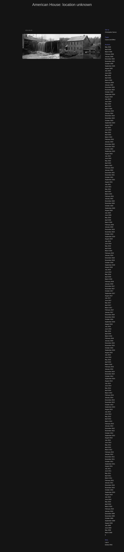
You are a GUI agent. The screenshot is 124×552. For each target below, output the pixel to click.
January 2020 (109, 227)
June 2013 (108, 414)
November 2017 (110, 288)
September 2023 (110, 123)
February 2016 (109, 338)
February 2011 (109, 480)
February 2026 (109, 54)
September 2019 (110, 236)
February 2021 (109, 196)
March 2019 (108, 250)
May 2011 (108, 473)
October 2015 (109, 348)
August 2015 (109, 352)
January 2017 (109, 312)
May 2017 (108, 302)
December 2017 (110, 286)
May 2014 (108, 388)
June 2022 (108, 158)
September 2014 (110, 378)
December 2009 (110, 513)
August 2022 (109, 153)
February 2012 (109, 452)
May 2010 (108, 501)
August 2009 (109, 523)
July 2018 (108, 269)
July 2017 (108, 298)
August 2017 (109, 295)
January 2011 (109, 482)
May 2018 (108, 274)
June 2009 (108, 528)
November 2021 (110, 175)
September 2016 (110, 321)
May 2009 (108, 530)
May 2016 (108, 331)
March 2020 (108, 222)
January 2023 (109, 142)
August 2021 (109, 182)
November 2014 (110, 374)
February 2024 (109, 111)
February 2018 (109, 281)
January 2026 (109, 56)
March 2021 (108, 194)
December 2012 (110, 428)
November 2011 (110, 459)
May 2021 (108, 189)
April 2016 (108, 333)
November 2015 (110, 345)
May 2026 (108, 47)
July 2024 (108, 99)
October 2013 (109, 404)
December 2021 (110, 172)
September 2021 (110, 179)
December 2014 (110, 371)
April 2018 (108, 277)
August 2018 (109, 267)
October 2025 (109, 63)
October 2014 (109, 376)
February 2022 (109, 167)
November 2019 (110, 232)
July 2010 (108, 497)
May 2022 (108, 160)
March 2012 (108, 449)
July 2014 (108, 383)
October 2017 (109, 291)
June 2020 (108, 215)
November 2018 (110, 260)
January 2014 (109, 397)
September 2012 (110, 435)
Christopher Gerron (111, 32)
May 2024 (108, 104)
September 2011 (110, 464)
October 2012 (109, 433)
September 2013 (110, 407)
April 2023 (108, 134)
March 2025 (108, 80)
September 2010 (110, 492)
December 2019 (110, 229)
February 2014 (109, 395)
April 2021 (108, 191)
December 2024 (110, 87)
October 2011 (109, 461)
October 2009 (109, 518)
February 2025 (109, 82)
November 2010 (110, 487)
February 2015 (109, 366)
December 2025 (110, 59)
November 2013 (110, 402)
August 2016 (109, 324)
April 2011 (108, 475)
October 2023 (109, 120)
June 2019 (108, 243)
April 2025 (108, 78)
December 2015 (110, 343)
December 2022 (110, 144)
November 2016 (110, 317)
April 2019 (108, 248)
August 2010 (109, 494)
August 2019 (109, 239)
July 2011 (108, 468)
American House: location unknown (62, 5)
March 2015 (108, 364)
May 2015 (108, 359)
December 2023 (110, 115)
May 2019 (108, 246)
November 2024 (110, 89)
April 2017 (108, 305)
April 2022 (108, 163)
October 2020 (109, 205)
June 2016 (108, 329)
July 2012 (108, 440)
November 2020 (110, 203)
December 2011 (110, 456)
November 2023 (110, 118)
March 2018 (108, 279)
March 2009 (108, 532)
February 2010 (109, 509)
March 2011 (108, 478)
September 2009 (110, 520)
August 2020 (109, 210)
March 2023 (108, 137)
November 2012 (110, 430)
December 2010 (110, 485)
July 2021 (108, 184)
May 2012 (108, 445)
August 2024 (109, 97)
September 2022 (110, 151)
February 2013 (109, 423)
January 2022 (109, 170)
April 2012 (108, 447)
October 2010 (109, 490)
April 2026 (108, 49)
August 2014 (109, 381)
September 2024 (110, 94)
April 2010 (108, 504)
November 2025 (110, 61)
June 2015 (108, 357)
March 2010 (108, 506)
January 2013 (109, 426)
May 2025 (108, 75)
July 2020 (108, 213)
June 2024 (108, 101)
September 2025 (110, 66)
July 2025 (108, 70)
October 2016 (109, 319)
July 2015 (108, 355)
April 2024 (108, 106)
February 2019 (109, 253)
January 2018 (109, 284)
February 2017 (109, 310)
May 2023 (108, 132)
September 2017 (110, 293)
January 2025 (109, 85)
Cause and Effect (110, 39)
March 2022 (108, 165)
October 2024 (109, 92)
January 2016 (109, 340)
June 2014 (108, 385)
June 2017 (108, 300)
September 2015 (110, 350)
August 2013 (109, 409)
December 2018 (110, 258)
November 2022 (110, 146)
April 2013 (108, 419)
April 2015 (108, 362)
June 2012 (108, 442)
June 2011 (108, 471)
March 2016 (108, 336)
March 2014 (108, 393)
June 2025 (108, 73)
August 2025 (109, 68)
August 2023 (109, 125)
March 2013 (108, 421)
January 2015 (109, 369)
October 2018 (109, 262)
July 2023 (108, 127)
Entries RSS (108, 544)
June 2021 (108, 186)
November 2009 (110, 516)
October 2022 (109, 149)
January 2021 (109, 198)
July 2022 (108, 156)
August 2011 (109, 466)
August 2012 (109, 438)
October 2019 (109, 234)
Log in (107, 542)
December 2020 (110, 201)
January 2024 (109, 113)
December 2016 (110, 314)
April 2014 (108, 390)
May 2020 (108, 217)
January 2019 (109, 255)
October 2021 (109, 177)
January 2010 (109, 511)
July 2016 (108, 326)
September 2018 (110, 265)
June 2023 (108, 130)
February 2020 (109, 224)
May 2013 (108, 416)
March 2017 (108, 307)
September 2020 (110, 208)
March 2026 (108, 51)
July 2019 (108, 241)
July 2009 (108, 525)
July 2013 (108, 412)
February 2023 (109, 139)
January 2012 (109, 454)
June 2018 (108, 272)
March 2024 (108, 108)
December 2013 (110, 400)
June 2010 (108, 499)
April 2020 (108, 220)
